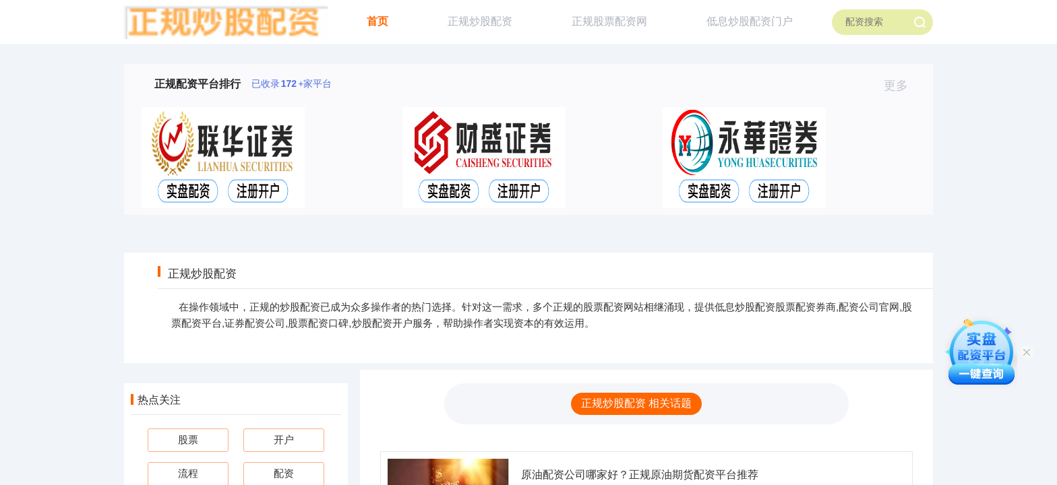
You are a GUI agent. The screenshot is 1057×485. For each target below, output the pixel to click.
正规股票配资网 (609, 21)
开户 (284, 439)
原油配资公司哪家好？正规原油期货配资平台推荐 (639, 474)
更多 (901, 85)
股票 (188, 439)
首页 (377, 21)
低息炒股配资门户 (749, 21)
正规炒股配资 (480, 21)
